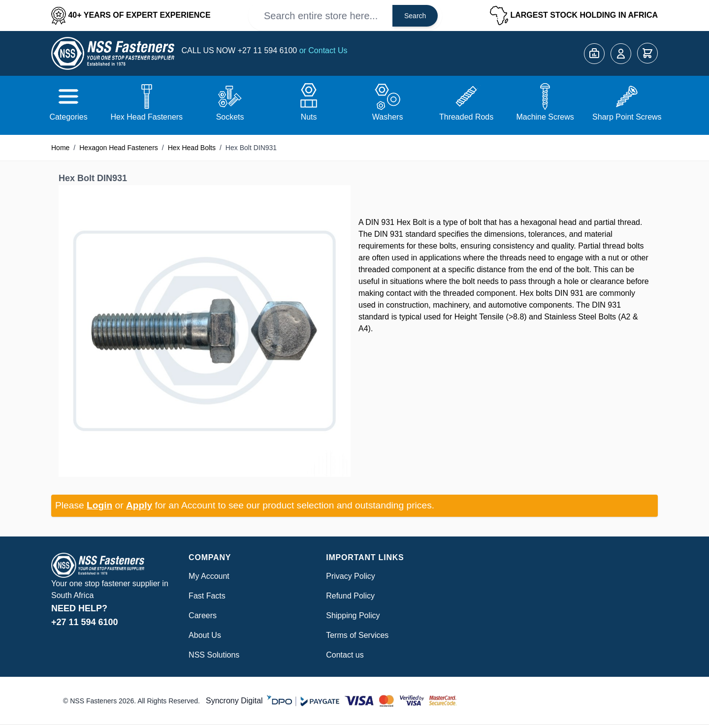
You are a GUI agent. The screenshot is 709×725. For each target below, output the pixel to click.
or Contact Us (323, 50)
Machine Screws (545, 117)
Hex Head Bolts (192, 148)
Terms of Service (355, 635)
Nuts (309, 117)
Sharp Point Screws (627, 117)
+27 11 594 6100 (268, 50)
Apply (139, 505)
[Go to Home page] (112, 53)
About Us (205, 635)
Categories (68, 117)
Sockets (230, 117)
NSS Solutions (214, 655)
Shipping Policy (353, 615)
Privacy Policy (350, 576)
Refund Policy (350, 596)
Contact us (344, 655)
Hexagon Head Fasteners (118, 148)
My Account (209, 576)
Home (60, 148)
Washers (387, 117)
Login (99, 505)
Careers (203, 615)
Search (415, 16)
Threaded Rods (466, 117)
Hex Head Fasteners (146, 117)
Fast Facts (207, 596)
